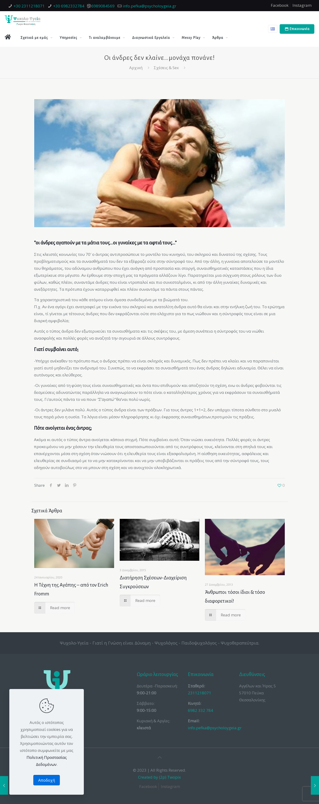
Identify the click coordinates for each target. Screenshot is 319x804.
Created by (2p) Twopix (159, 777)
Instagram (302, 5)
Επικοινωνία (297, 29)
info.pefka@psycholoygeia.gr (149, 6)
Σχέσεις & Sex (166, 67)
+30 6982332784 (68, 6)
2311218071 (199, 693)
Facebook (279, 5)
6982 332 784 (200, 710)
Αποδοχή (46, 780)
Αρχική (136, 67)
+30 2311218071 (29, 6)
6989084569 (103, 6)
